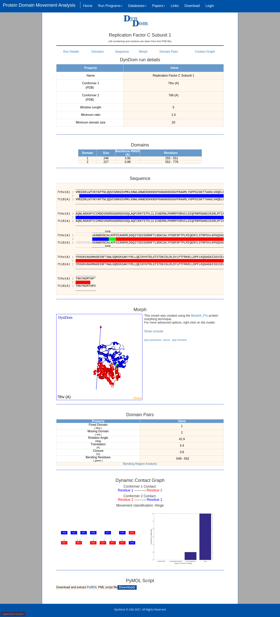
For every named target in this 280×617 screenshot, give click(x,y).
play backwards (153, 339)
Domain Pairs (169, 51)
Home (87, 6)
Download (192, 6)
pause (166, 339)
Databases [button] (137, 6)
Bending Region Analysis (140, 463)
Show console (153, 331)
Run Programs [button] (110, 6)
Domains (97, 51)
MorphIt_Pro (199, 315)
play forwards (179, 339)
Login (210, 6)
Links (175, 6)
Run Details (71, 51)
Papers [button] (158, 6)
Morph (143, 51)
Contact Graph (205, 51)
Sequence (122, 51)
